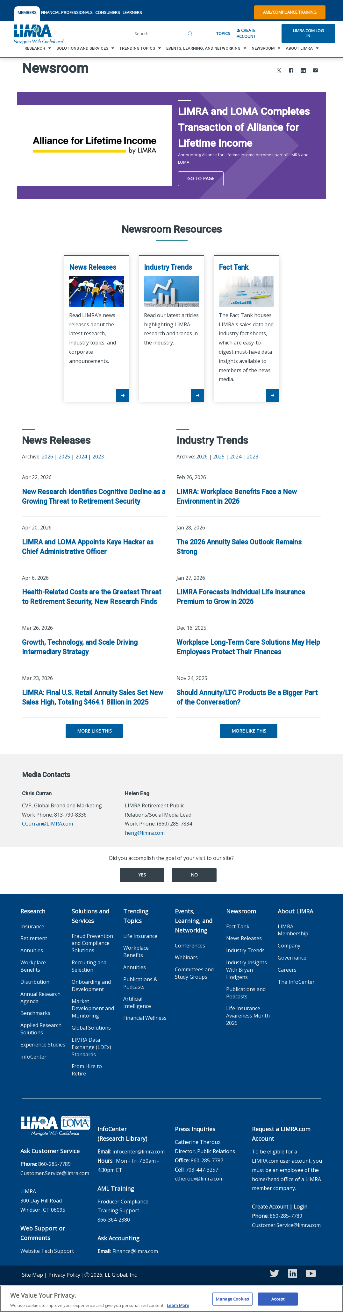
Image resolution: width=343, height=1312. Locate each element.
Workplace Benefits (33, 966)
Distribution (34, 981)
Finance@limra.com (135, 1251)
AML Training (115, 1188)
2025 (64, 456)
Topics (223, 33)
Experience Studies (42, 1044)
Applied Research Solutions (40, 1029)
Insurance (32, 926)
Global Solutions (91, 1027)
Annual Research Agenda (40, 997)
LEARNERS (132, 12)
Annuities (31, 950)
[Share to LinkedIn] (303, 71)
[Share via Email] (315, 71)
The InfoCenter (296, 981)
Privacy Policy (64, 1274)
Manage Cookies (232, 1303)
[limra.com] (38, 33)
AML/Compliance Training (290, 12)
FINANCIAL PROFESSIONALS (67, 12)
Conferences (190, 945)
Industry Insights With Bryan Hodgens (246, 970)
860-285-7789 (54, 1163)
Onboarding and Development (91, 985)
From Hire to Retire (87, 1070)
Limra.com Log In (308, 33)
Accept (277, 1303)
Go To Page (200, 178)
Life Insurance (140, 936)
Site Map (32, 1274)
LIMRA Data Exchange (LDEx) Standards (91, 1047)
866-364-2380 (113, 1219)
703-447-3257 (202, 1169)
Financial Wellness (145, 1017)
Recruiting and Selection (89, 966)
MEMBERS (27, 12)
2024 (81, 456)
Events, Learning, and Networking (193, 920)
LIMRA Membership (293, 930)
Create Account (246, 33)
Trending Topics (135, 916)
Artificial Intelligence (137, 1002)
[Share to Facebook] (291, 71)
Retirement (33, 938)
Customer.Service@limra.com (54, 1173)
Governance (292, 957)
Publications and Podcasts (246, 993)
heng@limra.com (145, 832)
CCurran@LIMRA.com (47, 823)
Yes (142, 875)
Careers (287, 969)
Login (300, 1206)
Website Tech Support (47, 1250)
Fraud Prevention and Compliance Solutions (92, 943)
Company (289, 945)
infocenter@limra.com (138, 1151)
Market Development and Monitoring (93, 1008)
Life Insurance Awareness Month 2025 (248, 1015)
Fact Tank (237, 926)
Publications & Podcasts (140, 983)
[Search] (190, 33)
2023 (98, 456)
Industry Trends (245, 950)
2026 (47, 456)
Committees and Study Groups (194, 973)
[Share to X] (279, 71)
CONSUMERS (107, 12)
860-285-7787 (207, 1160)
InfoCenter (33, 1056)
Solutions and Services (90, 916)
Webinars (186, 957)
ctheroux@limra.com (199, 1178)
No (194, 875)
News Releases (244, 938)
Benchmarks (35, 1013)
